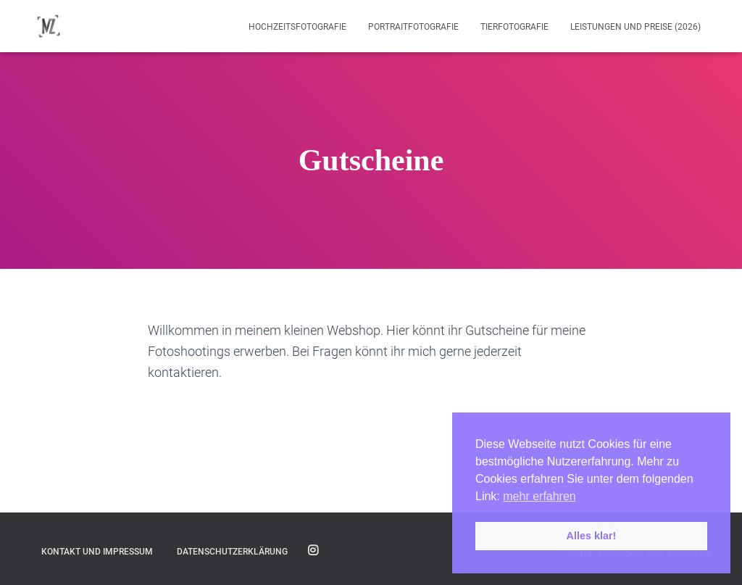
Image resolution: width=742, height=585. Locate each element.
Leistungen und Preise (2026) (635, 27)
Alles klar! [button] (592, 536)
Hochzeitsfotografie (297, 27)
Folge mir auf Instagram (313, 551)
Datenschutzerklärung (232, 552)
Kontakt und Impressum (97, 552)
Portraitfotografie (413, 27)
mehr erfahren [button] (539, 496)
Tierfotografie (514, 27)
